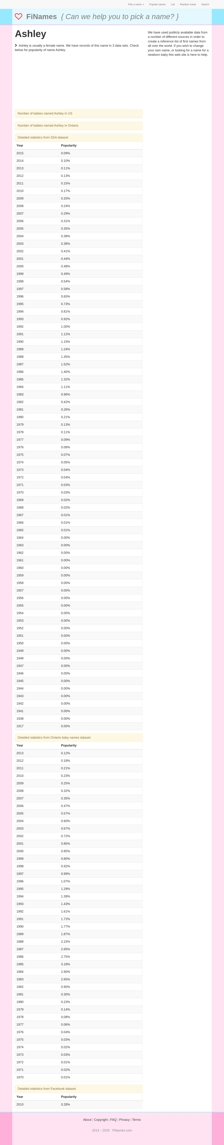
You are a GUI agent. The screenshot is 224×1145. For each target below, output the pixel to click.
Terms (136, 1120)
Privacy (124, 1120)
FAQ (113, 1120)
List (173, 4)
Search (205, 4)
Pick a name (136, 4)
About (87, 1120)
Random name (188, 4)
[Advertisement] (79, 84)
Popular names (157, 4)
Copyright (101, 1120)
